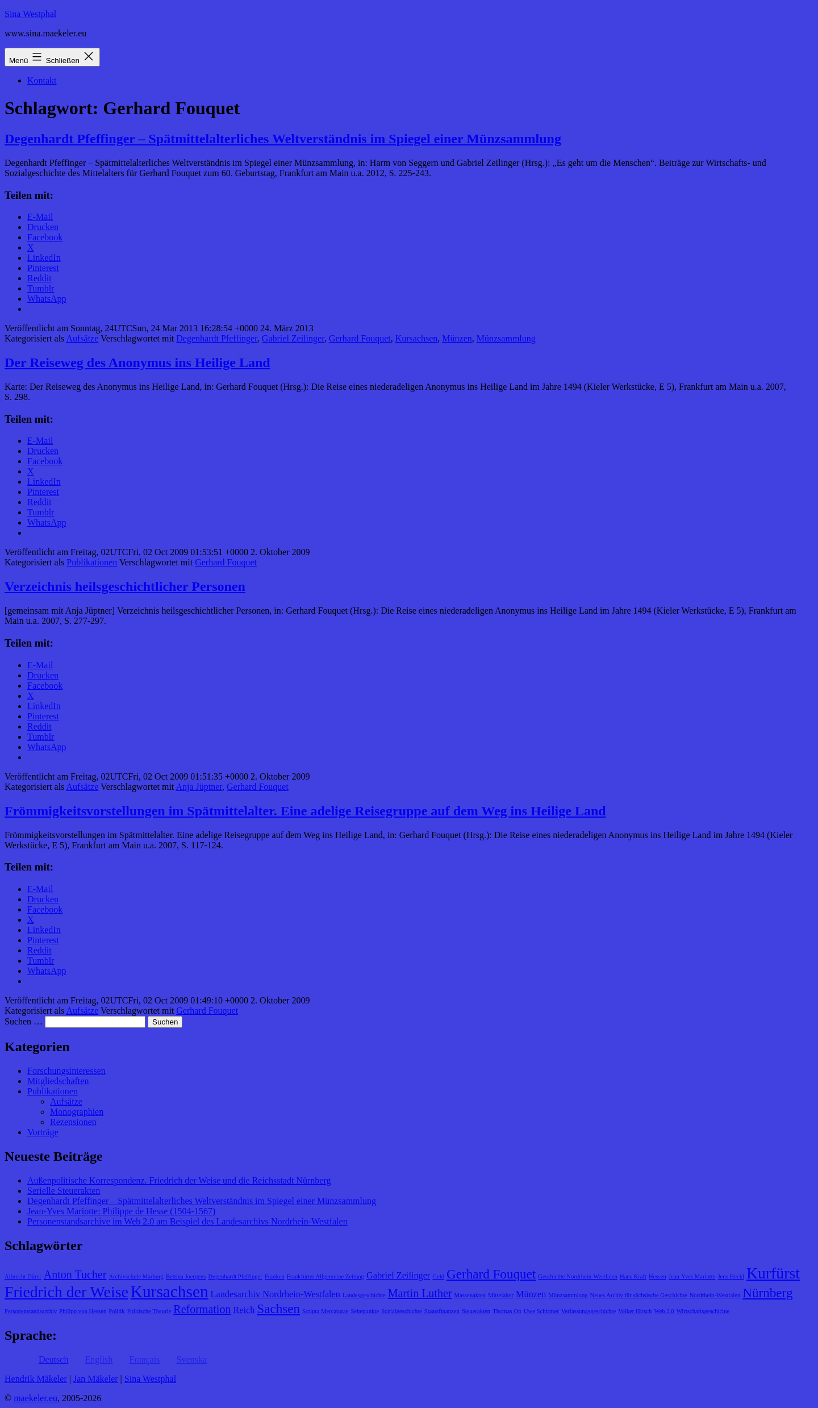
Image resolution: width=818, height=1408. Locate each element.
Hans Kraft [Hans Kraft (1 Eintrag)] (633, 1276)
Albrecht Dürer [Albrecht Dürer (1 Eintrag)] (23, 1276)
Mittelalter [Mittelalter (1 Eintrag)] (501, 1295)
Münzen (456, 338)
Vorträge (43, 1132)
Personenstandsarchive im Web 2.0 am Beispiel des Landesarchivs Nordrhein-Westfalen (187, 1221)
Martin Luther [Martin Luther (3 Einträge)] (420, 1293)
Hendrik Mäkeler (36, 1379)
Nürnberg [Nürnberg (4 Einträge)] (767, 1292)
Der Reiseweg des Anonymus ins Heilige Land (137, 362)
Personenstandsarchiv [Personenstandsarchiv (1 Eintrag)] (31, 1311)
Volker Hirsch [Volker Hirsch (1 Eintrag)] (635, 1311)
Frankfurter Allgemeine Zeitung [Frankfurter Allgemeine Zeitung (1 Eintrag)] (325, 1276)
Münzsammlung (506, 338)
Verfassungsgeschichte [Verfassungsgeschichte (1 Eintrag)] (588, 1311)
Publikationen (91, 562)
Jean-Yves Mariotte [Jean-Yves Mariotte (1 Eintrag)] (692, 1276)
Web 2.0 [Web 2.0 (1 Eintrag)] (664, 1311)
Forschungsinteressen (66, 1071)
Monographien (76, 1112)
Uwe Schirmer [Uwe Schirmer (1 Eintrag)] (541, 1311)
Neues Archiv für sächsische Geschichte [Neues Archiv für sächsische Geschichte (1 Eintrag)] (638, 1295)
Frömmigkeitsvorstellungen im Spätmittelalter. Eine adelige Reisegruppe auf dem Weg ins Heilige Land (305, 810)
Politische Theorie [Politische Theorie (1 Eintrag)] (149, 1311)
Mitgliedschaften (58, 1081)
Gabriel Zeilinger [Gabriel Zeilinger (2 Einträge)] (398, 1275)
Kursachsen (416, 338)
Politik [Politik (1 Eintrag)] (116, 1311)
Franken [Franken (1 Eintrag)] (275, 1276)
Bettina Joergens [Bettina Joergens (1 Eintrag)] (186, 1276)
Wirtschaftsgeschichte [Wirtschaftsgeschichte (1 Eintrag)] (703, 1311)
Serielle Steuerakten (63, 1190)
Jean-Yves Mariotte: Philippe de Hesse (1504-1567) (121, 1211)
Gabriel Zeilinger (293, 338)
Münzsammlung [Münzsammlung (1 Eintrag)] (567, 1295)
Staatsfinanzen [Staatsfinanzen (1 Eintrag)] (442, 1311)
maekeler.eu (35, 1398)
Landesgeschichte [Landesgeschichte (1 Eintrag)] (364, 1295)
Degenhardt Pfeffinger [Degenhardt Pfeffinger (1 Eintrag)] (235, 1276)
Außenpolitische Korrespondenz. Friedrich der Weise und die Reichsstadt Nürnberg (179, 1180)
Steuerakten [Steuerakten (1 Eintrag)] (476, 1311)
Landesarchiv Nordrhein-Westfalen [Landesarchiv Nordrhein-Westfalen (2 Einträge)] (275, 1294)
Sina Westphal (30, 14)
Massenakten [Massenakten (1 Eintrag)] (470, 1295)
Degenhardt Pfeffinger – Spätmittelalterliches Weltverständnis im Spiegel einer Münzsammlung (283, 138)
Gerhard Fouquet (360, 338)
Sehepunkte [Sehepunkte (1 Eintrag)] (364, 1311)
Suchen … (24, 1021)
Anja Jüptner (199, 787)
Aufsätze (82, 338)
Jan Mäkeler (95, 1379)
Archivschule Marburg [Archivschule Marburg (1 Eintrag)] (136, 1276)
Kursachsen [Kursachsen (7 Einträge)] (169, 1291)
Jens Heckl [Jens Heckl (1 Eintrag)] (730, 1276)
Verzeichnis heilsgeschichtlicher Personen (125, 586)
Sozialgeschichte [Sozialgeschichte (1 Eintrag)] (401, 1311)
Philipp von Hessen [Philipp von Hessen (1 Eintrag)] (82, 1311)
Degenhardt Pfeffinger (216, 338)
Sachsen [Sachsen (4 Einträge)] (278, 1308)
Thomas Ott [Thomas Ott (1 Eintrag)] (507, 1311)
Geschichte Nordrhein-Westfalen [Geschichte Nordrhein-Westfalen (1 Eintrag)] (577, 1276)
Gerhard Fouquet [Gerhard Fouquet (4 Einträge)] (491, 1274)
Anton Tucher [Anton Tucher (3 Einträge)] (75, 1274)
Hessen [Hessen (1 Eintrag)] (657, 1276)
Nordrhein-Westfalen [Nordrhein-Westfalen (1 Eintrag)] (715, 1295)
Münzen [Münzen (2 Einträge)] (531, 1294)
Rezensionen (73, 1122)
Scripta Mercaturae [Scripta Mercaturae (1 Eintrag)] (325, 1311)
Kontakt (42, 80)
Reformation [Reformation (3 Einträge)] (202, 1309)
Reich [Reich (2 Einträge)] (243, 1310)
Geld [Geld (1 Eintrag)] (438, 1276)
